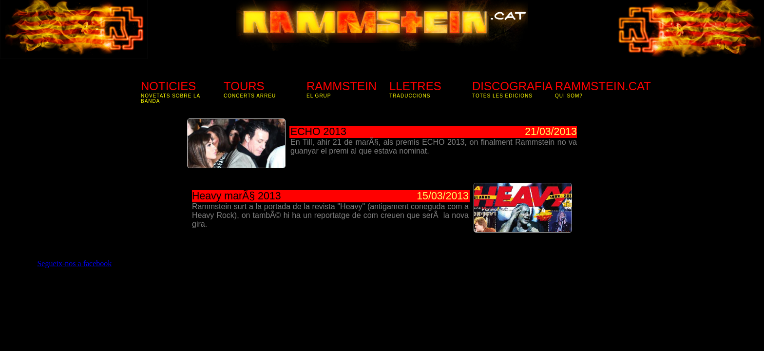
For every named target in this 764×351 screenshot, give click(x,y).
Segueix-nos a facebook (74, 263)
